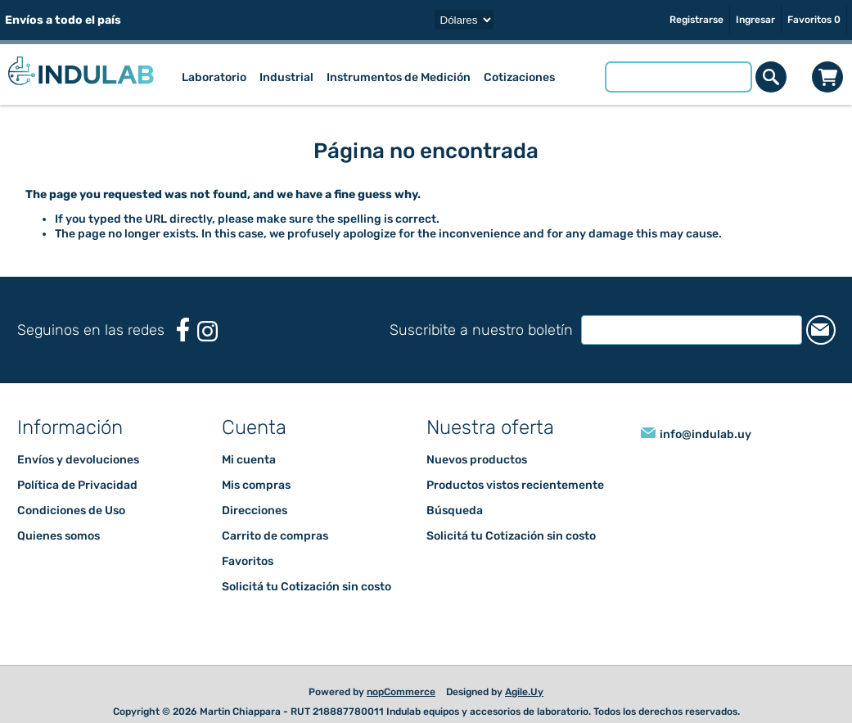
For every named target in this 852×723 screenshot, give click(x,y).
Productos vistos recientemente (515, 485)
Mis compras (256, 485)
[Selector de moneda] (464, 19)
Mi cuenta (249, 460)
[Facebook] (183, 329)
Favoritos (247, 561)
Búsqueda (454, 510)
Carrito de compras (828, 77)
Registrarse (696, 19)
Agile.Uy (524, 692)
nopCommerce (401, 692)
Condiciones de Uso (71, 510)
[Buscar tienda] (678, 77)
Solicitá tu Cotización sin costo (306, 587)
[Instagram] (207, 331)
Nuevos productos (476, 460)
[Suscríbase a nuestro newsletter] (679, 330)
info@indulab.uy (705, 434)
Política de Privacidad (77, 485)
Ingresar (755, 19)
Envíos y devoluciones (78, 460)
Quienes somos (58, 536)
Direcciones (254, 510)
